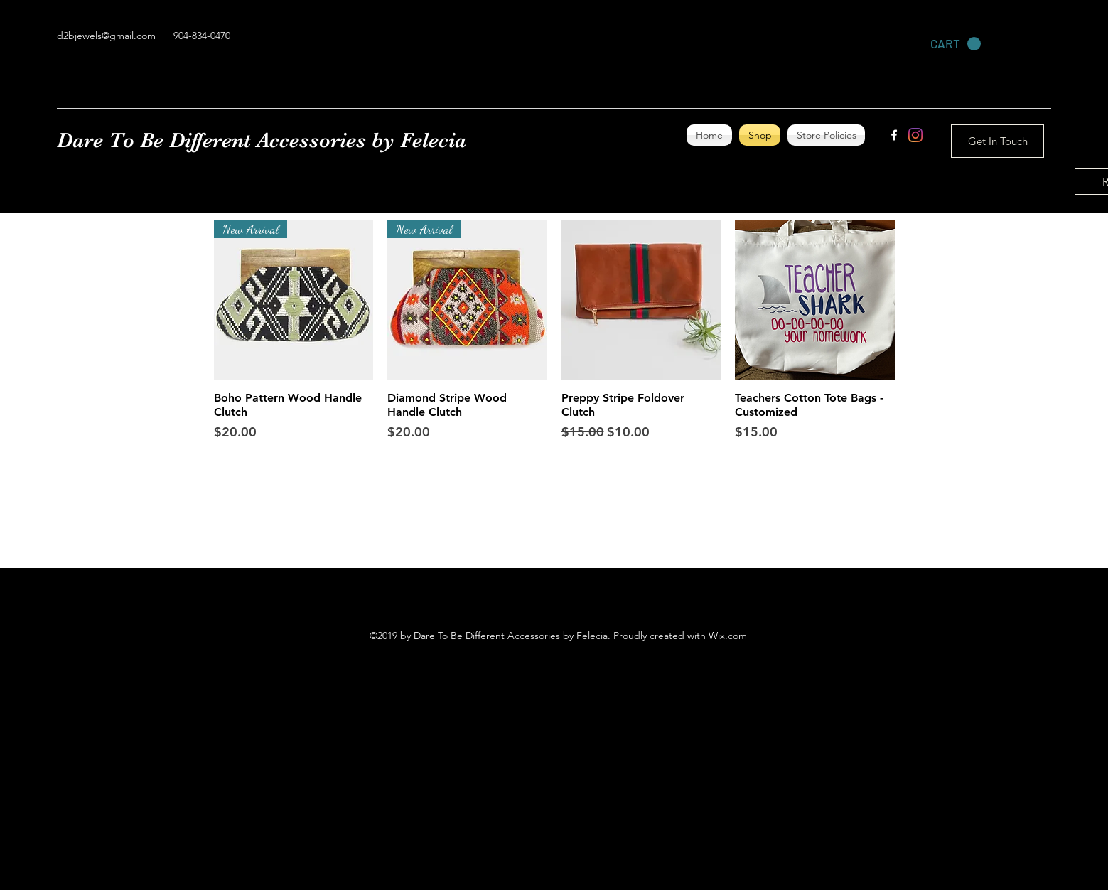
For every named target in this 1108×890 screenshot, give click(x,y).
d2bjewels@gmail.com (106, 35)
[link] (955, 44)
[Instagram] (915, 135)
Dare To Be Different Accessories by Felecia (261, 140)
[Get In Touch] (997, 141)
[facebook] (894, 135)
